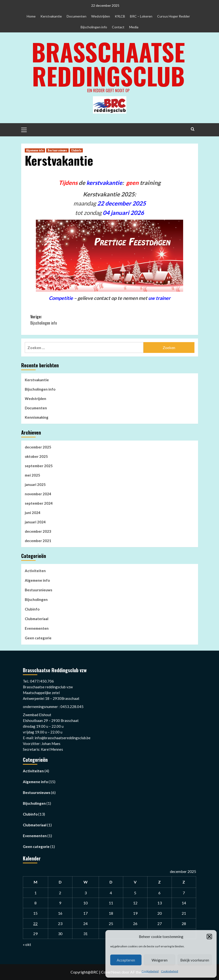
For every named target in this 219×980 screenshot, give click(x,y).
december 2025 (38, 447)
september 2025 (39, 466)
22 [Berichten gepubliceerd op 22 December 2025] (35, 923)
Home (31, 16)
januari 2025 (35, 484)
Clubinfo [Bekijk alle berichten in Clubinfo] (76, 150)
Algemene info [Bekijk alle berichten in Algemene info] (35, 150)
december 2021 (38, 540)
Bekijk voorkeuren (194, 960)
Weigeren (159, 960)
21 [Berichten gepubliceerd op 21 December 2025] (184, 913)
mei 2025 (32, 475)
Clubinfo (32, 609)
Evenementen (37, 628)
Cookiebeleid (150, 971)
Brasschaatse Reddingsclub (108, 63)
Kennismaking (36, 417)
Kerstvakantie (51, 16)
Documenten (76, 16)
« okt (27, 944)
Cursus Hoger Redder (173, 16)
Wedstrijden (100, 16)
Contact (118, 27)
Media (133, 27)
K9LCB (120, 16)
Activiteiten (35, 571)
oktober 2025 (36, 456)
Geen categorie (38, 638)
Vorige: (70, 320)
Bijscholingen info (94, 27)
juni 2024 (32, 512)
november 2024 (38, 494)
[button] (209, 936)
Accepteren (126, 960)
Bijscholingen (36, 599)
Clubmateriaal (36, 619)
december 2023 (38, 531)
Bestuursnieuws (38, 590)
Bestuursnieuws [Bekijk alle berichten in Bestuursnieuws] (57, 150)
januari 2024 (35, 522)
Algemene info (37, 580)
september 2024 (39, 503)
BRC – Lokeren (141, 16)
